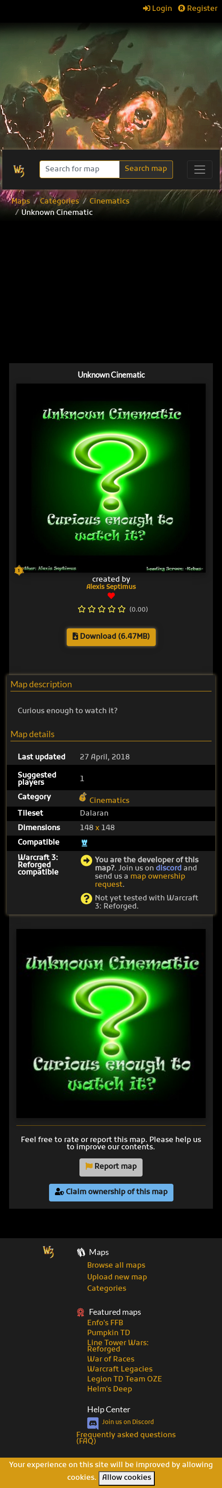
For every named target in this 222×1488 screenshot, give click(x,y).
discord (169, 868)
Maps (20, 201)
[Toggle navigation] (199, 169)
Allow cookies (126, 1478)
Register (197, 9)
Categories (59, 201)
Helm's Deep (109, 1389)
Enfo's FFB (105, 1323)
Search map (146, 169)
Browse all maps (116, 1265)
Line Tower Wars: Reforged (118, 1346)
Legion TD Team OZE (124, 1379)
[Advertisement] (111, 81)
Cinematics (109, 201)
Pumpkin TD (108, 1333)
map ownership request (140, 881)
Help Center (108, 1409)
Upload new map (117, 1277)
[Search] (80, 169)
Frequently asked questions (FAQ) (126, 1438)
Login (157, 9)
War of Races (110, 1359)
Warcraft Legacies (120, 1369)
